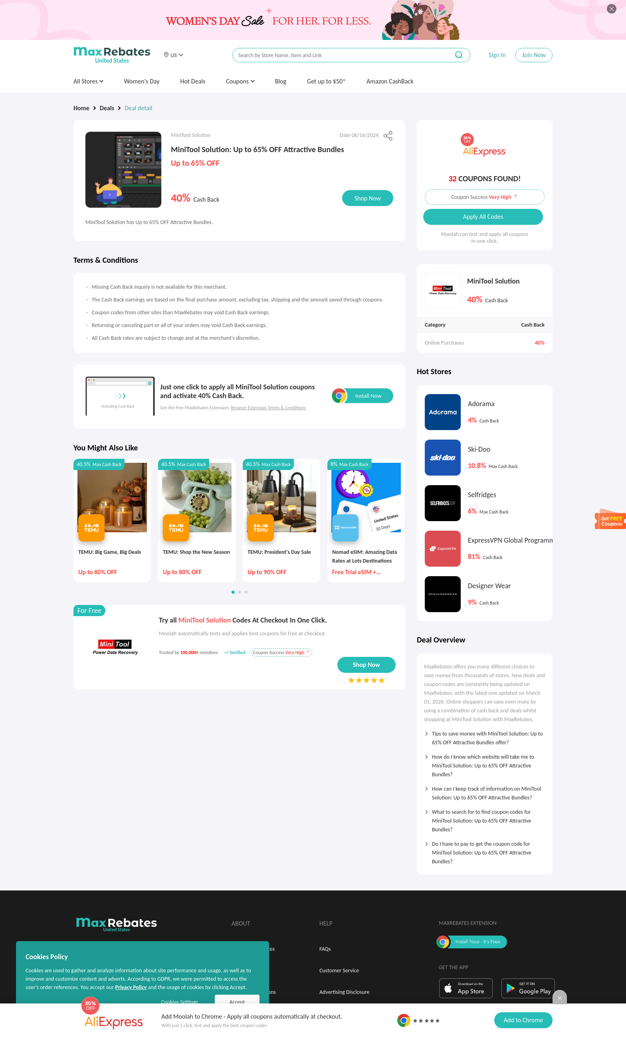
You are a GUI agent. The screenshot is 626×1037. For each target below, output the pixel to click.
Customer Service (339, 970)
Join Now (534, 55)
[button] (173, 55)
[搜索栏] (335, 55)
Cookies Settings (179, 1002)
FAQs (325, 949)
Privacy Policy (131, 987)
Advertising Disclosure (344, 992)
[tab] (484, 735)
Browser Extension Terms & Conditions (268, 407)
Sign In (497, 55)
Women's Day (141, 81)
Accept (237, 1002)
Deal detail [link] (138, 108)
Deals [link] (107, 108)
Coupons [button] (240, 81)
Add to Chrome (523, 1020)
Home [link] (81, 108)
